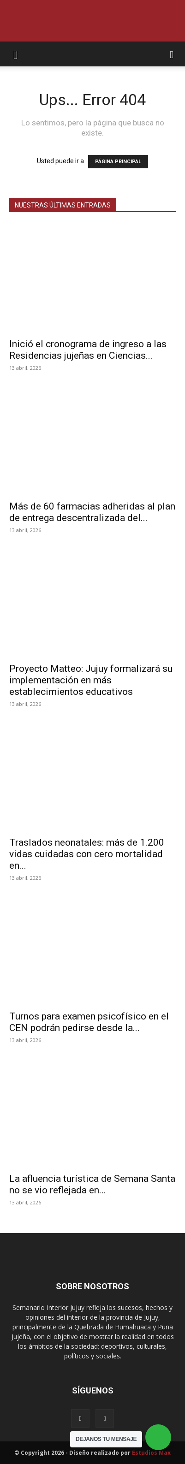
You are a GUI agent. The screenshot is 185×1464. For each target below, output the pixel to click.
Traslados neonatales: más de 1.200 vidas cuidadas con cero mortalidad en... (86, 854)
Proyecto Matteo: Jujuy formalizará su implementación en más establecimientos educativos (91, 680)
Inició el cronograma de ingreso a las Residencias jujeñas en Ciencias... (88, 349)
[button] (15, 53)
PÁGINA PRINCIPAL (118, 162)
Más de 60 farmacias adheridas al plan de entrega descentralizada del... (92, 512)
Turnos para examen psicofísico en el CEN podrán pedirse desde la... (89, 1022)
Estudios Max (151, 1453)
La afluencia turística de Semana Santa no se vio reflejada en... (92, 1184)
